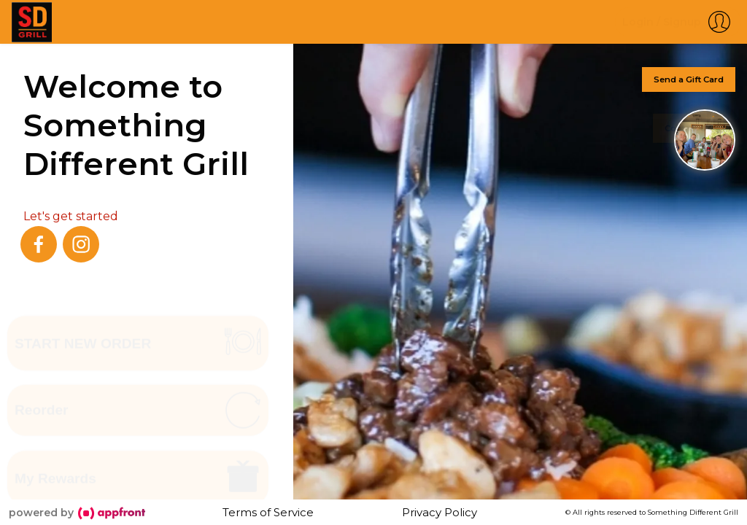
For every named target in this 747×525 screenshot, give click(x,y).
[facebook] (38, 244)
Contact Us (688, 125)
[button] (678, 21)
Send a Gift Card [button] (689, 79)
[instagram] (81, 244)
